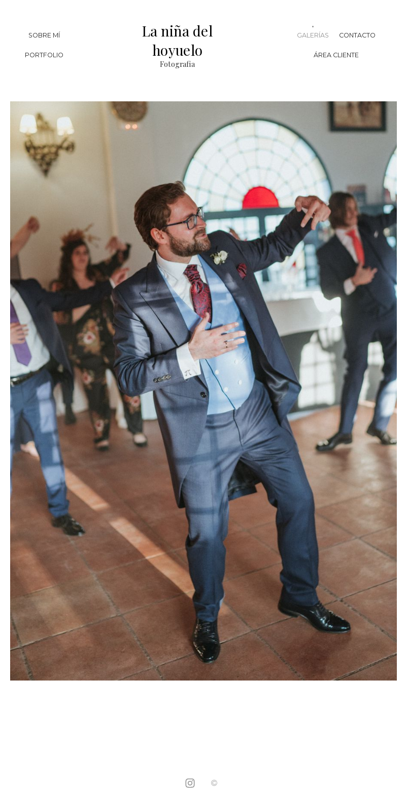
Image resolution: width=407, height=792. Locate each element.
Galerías (313, 35)
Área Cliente (336, 55)
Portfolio (44, 55)
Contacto (357, 35)
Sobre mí (44, 35)
